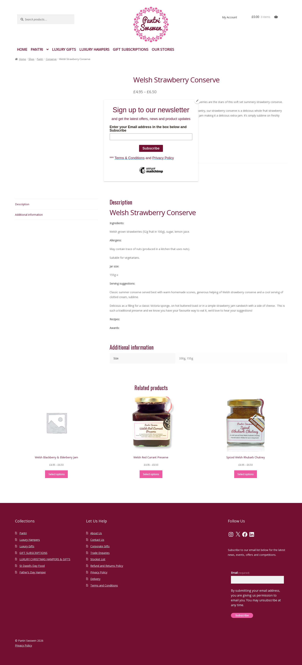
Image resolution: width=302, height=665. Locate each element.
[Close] (197, 101)
